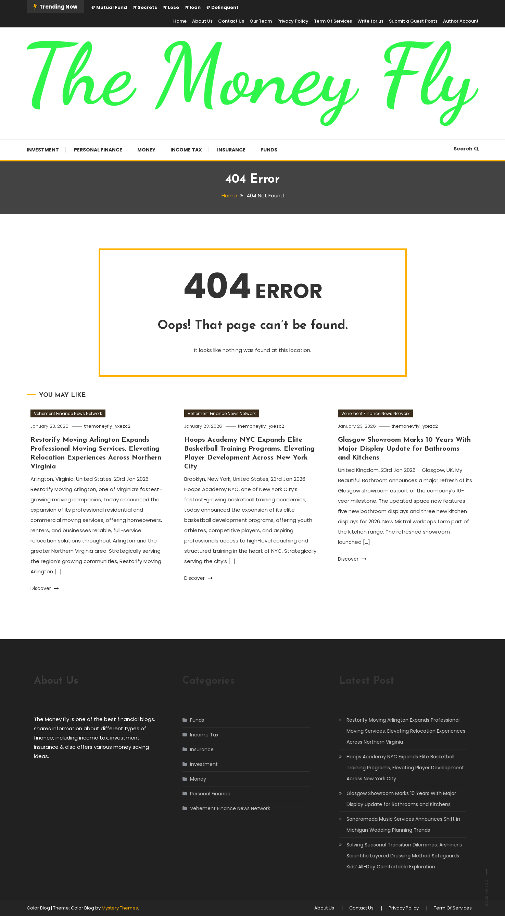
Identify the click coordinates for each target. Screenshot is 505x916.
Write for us (370, 21)
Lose (173, 7)
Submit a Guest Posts (413, 21)
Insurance (231, 149)
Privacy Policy (292, 21)
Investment (43, 149)
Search (466, 148)
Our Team (261, 21)
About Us (202, 21)
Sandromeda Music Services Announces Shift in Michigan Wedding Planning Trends (397, 824)
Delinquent (225, 7)
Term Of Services (333, 21)
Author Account (461, 21)
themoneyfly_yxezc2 (107, 426)
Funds (269, 149)
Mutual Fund (111, 7)
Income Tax (186, 149)
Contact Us (231, 21)
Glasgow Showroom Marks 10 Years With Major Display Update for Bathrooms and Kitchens (404, 449)
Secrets (147, 7)
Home (180, 21)
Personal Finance (98, 149)
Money (146, 149)
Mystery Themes (120, 908)
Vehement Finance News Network (68, 413)
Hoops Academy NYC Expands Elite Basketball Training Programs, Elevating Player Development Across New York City (398, 767)
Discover (44, 588)
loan (195, 7)
